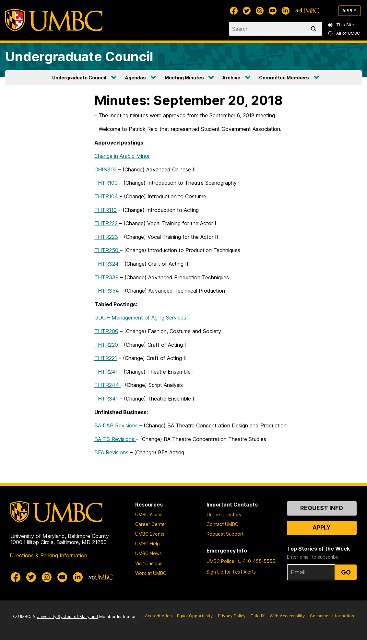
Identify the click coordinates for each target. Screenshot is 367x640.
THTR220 (107, 345)
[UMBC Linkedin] (285, 11)
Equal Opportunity (195, 615)
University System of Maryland (67, 616)
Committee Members (284, 77)
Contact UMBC (222, 524)
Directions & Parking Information (48, 555)
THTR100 (106, 183)
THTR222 (106, 223)
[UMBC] (54, 20)
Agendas (135, 77)
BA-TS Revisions (115, 439)
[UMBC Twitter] (247, 11)
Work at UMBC (150, 573)
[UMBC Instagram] (260, 11)
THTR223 (106, 237)
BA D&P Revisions (116, 425)
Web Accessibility (287, 615)
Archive (231, 77)
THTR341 (106, 398)
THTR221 (105, 358)
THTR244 (107, 385)
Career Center (150, 524)
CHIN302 (105, 169)
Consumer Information (332, 615)
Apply (349, 10)
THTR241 (106, 371)
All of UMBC (344, 33)
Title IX (258, 615)
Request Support (225, 534)
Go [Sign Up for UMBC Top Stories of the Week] (346, 572)
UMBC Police (220, 561)
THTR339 (106, 277)
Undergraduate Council (79, 56)
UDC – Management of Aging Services (140, 317)
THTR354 (106, 290)
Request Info (321, 508)
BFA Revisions (111, 452)
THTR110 (105, 210)
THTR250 (107, 250)
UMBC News (148, 553)
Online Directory (224, 514)
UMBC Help (147, 543)
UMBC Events (149, 534)
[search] (315, 29)
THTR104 (107, 196)
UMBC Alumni (149, 514)
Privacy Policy (231, 615)
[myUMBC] (307, 11)
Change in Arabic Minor (122, 156)
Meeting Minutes (184, 77)
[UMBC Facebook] (234, 11)
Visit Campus (148, 563)
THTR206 (106, 331)
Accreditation (158, 615)
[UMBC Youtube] (273, 11)
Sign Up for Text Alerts (231, 572)
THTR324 (106, 264)
